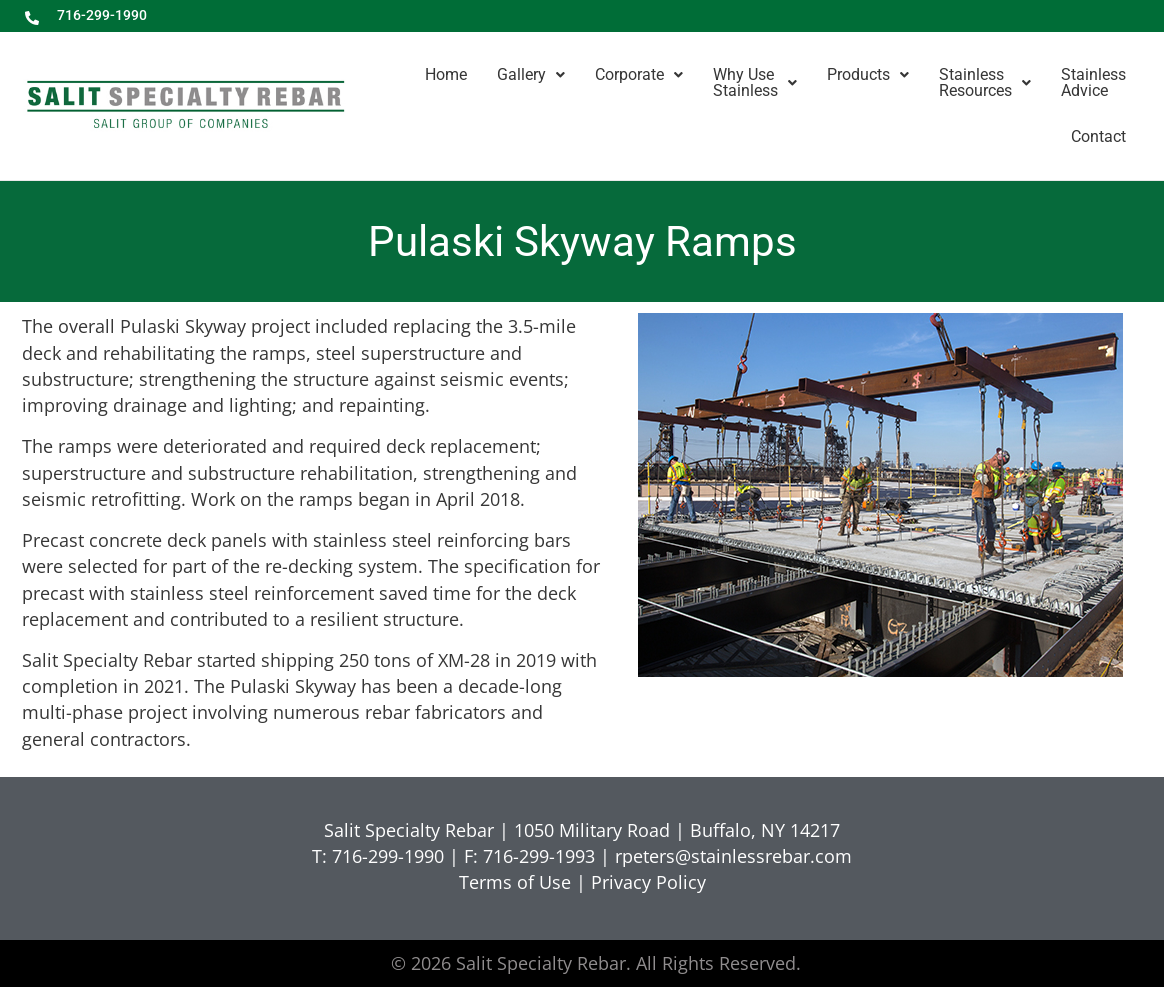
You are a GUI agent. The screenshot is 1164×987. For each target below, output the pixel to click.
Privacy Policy (648, 882)
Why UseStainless (755, 82)
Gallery (531, 74)
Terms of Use (515, 882)
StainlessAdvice (1093, 82)
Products (868, 74)
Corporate (639, 74)
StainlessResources (985, 82)
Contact (1098, 136)
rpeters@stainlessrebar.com (733, 856)
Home (446, 74)
